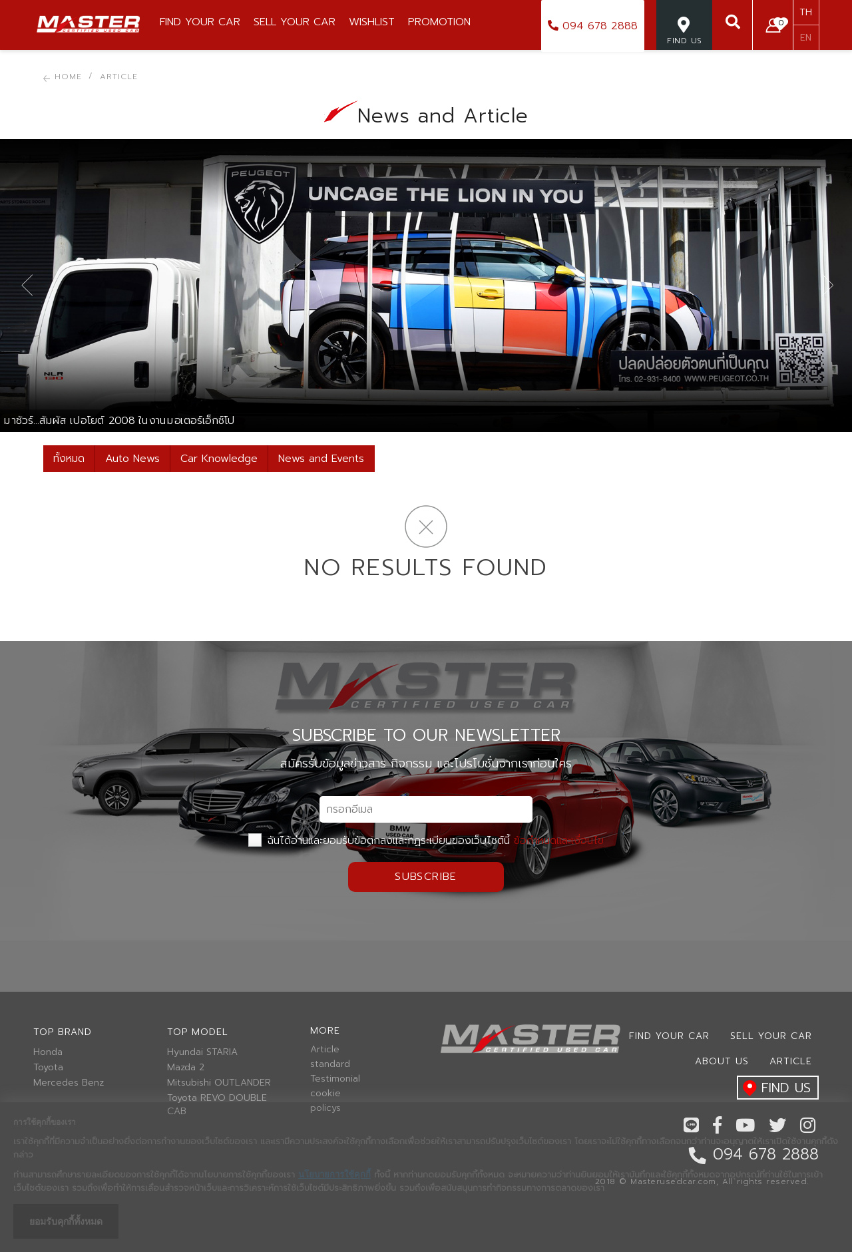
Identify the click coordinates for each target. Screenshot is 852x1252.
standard (330, 1064)
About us (722, 1061)
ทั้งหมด (69, 459)
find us (774, 1089)
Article (324, 1050)
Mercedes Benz (68, 1083)
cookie (325, 1094)
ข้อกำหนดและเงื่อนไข (559, 841)
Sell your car (771, 1036)
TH (805, 12)
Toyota (48, 1067)
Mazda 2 (185, 1067)
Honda (48, 1052)
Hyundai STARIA (202, 1052)
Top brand (62, 1032)
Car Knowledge (219, 459)
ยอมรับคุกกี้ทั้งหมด (66, 1221)
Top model (197, 1032)
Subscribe (426, 877)
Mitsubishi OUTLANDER (219, 1083)
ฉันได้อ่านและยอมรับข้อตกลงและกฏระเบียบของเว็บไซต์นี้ (426, 841)
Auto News (132, 459)
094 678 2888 (593, 26)
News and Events (321, 459)
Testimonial (335, 1079)
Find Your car (669, 1036)
